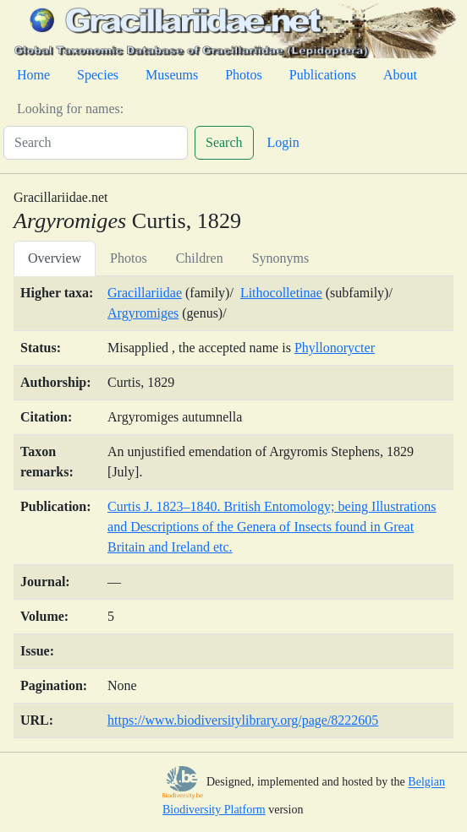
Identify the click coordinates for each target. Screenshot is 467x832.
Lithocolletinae (281, 292)
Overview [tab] (54, 258)
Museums (172, 75)
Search (224, 142)
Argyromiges (143, 313)
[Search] (95, 143)
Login (283, 142)
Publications (322, 75)
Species (97, 75)
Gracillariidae (144, 292)
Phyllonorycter (334, 347)
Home (33, 75)
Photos (243, 75)
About (400, 75)
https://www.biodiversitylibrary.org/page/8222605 (242, 720)
